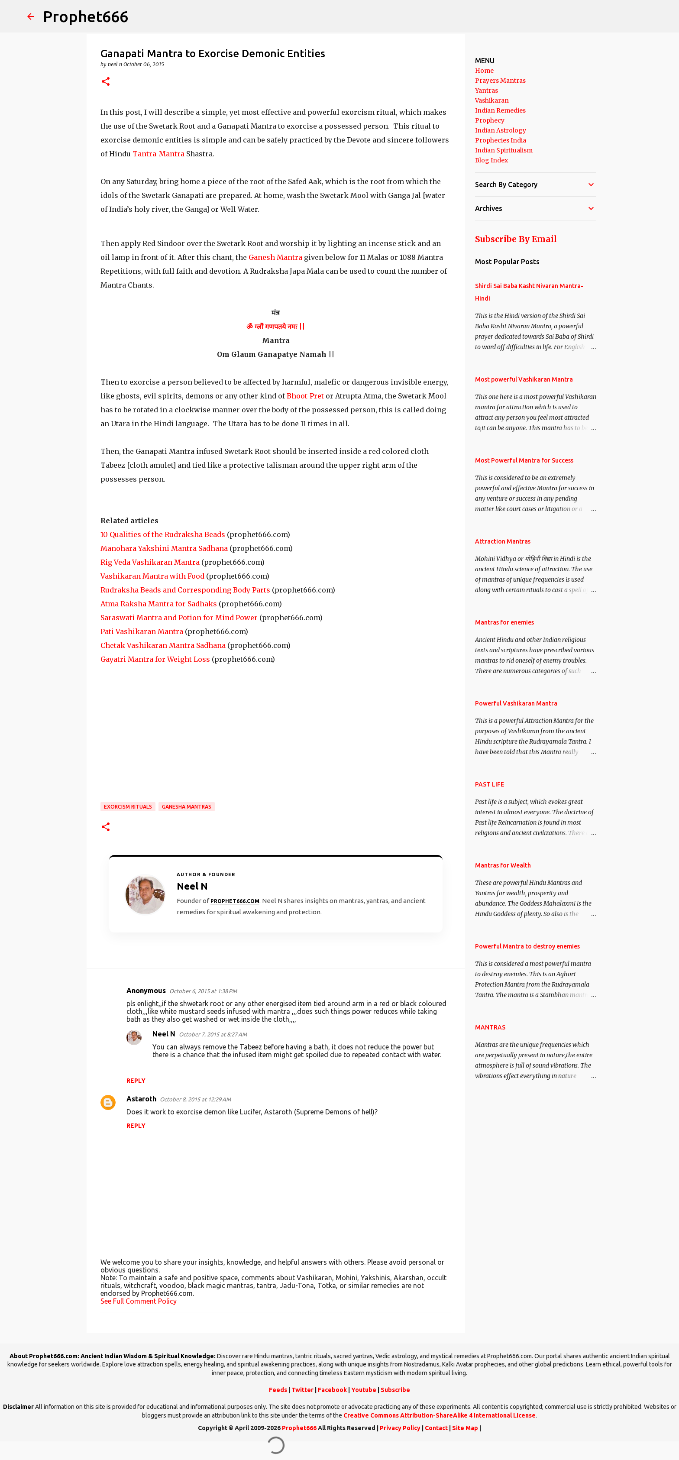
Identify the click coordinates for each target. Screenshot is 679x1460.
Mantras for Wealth (503, 865)
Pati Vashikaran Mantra (141, 631)
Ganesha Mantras (186, 806)
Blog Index (491, 160)
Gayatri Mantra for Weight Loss (155, 659)
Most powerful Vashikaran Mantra (524, 379)
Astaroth (141, 1099)
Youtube (363, 1389)
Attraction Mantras (502, 541)
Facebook (332, 1389)
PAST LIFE (489, 784)
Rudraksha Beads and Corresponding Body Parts (185, 590)
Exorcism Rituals (128, 806)
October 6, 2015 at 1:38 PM (203, 991)
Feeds (278, 1389)
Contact (436, 1427)
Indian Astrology (500, 130)
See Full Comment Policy (138, 1301)
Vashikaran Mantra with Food (152, 576)
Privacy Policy (400, 1427)
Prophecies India (500, 140)
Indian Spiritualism (504, 150)
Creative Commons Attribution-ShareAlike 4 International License (439, 1415)
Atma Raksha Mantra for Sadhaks (158, 603)
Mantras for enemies (504, 622)
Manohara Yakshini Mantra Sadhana (164, 548)
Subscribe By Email (516, 239)
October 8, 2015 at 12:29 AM (195, 1099)
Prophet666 (85, 16)
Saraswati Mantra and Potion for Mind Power (179, 617)
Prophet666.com (234, 901)
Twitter (302, 1389)
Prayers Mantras (500, 80)
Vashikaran (492, 100)
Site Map (465, 1427)
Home (484, 70)
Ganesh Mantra (274, 257)
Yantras (486, 90)
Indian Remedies (500, 110)
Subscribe (395, 1389)
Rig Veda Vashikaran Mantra (150, 562)
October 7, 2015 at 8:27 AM (213, 1034)
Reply (136, 1080)
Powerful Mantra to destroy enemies (527, 946)
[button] (105, 82)
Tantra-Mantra (157, 153)
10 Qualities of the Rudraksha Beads (162, 534)
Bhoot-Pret (305, 396)
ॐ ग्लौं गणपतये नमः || (275, 326)
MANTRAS (490, 1027)
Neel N (163, 1034)
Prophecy (489, 120)
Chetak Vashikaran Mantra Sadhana (163, 645)
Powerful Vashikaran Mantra (516, 703)
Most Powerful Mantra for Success (524, 460)
